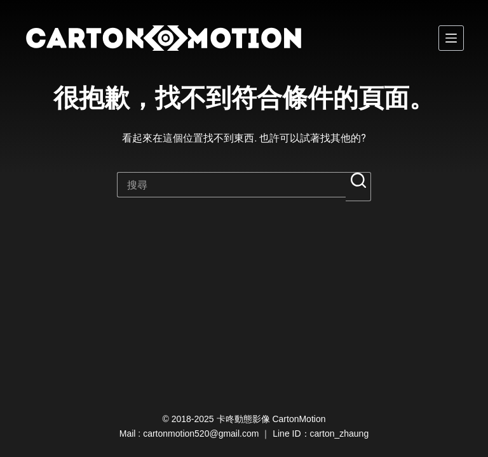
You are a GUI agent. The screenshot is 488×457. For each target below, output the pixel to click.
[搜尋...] (231, 184)
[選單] (451, 38)
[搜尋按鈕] (358, 186)
